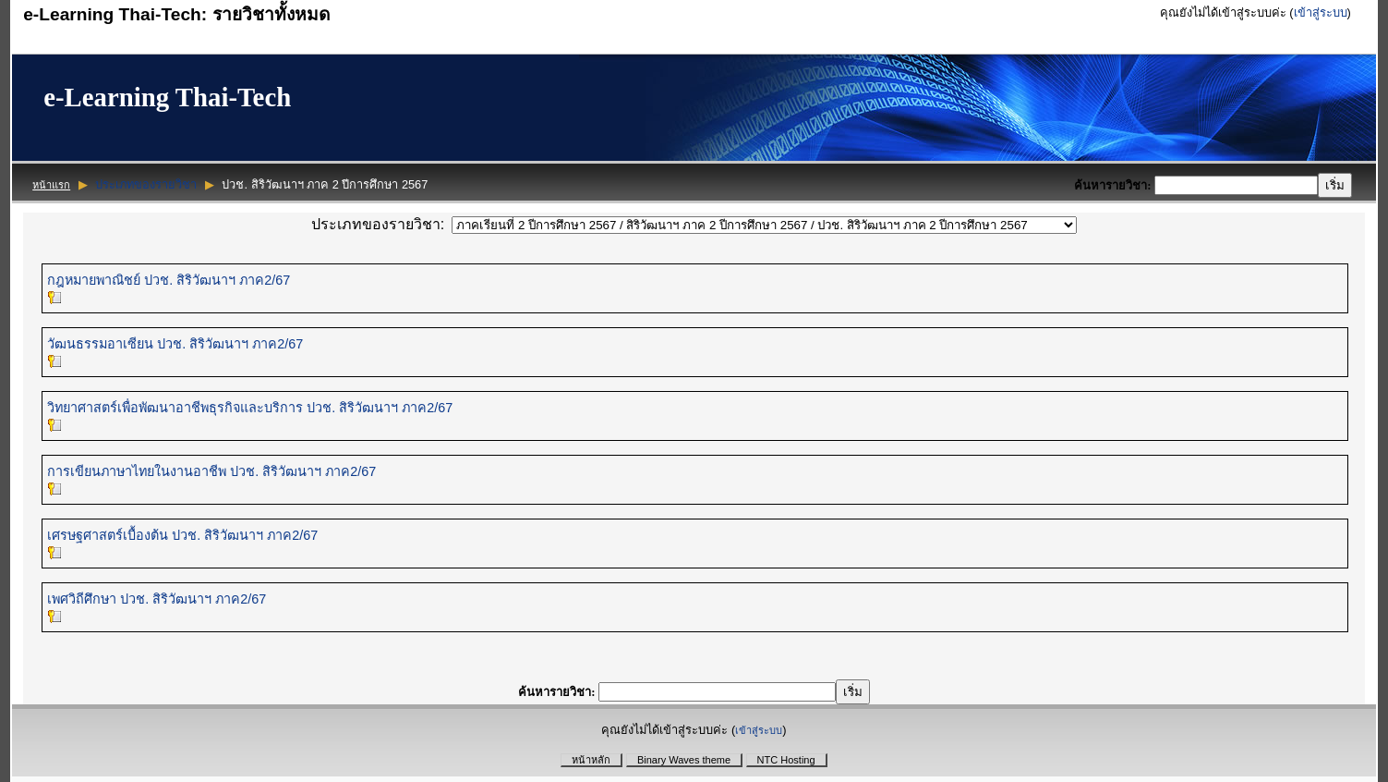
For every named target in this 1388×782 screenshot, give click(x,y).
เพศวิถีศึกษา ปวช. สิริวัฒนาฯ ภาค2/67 (156, 599)
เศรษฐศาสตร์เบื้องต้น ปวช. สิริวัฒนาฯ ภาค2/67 (182, 535)
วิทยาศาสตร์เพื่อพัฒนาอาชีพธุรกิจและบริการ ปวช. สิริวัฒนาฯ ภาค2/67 (250, 407)
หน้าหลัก (591, 759)
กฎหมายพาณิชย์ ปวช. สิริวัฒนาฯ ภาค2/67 (168, 280)
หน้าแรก (51, 184)
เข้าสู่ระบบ (1320, 12)
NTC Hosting (786, 759)
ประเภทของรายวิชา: (377, 224)
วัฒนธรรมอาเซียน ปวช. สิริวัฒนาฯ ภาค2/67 (175, 343)
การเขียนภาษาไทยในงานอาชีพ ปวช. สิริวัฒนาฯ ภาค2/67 (211, 471)
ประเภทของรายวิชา (146, 184)
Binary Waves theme (683, 759)
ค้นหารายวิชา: (1114, 185)
